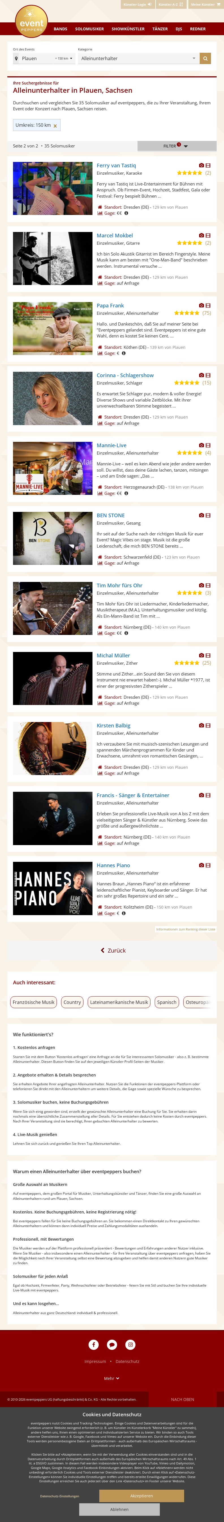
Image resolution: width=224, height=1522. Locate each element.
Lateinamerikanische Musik (119, 1002)
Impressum (95, 1361)
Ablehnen (119, 1509)
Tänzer (160, 28)
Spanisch (166, 1002)
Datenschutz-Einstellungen (59, 1496)
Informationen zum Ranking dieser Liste (185, 929)
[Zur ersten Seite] (112, 951)
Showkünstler (128, 28)
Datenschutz (127, 1361)
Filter (177, 146)
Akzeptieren (141, 1495)
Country (72, 1002)
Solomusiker (89, 28)
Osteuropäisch (201, 1002)
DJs (179, 28)
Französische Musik (33, 1002)
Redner (198, 28)
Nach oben (182, 1399)
